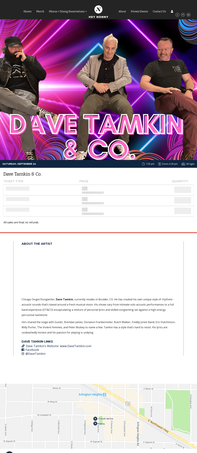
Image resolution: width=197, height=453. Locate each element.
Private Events (139, 11)
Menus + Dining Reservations (67, 11)
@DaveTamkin (33, 354)
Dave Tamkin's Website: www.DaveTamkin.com (56, 346)
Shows (28, 11)
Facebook (30, 350)
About (122, 11)
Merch (40, 11)
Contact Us (159, 11)
